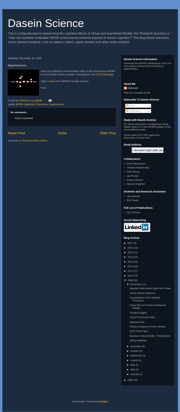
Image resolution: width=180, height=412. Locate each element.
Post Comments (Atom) (34, 140)
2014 (131, 257)
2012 (131, 266)
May (132, 364)
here (52, 81)
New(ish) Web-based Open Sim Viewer (150, 288)
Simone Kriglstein (136, 184)
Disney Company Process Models (147, 326)
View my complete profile (137, 92)
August (134, 360)
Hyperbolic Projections (36, 104)
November (136, 346)
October (134, 351)
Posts (130, 105)
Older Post (108, 133)
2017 (131, 243)
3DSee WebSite (138, 340)
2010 (131, 275)
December (136, 284)
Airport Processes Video (142, 317)
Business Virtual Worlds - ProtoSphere (150, 336)
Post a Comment (24, 118)
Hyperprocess (56, 104)
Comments (133, 111)
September (136, 355)
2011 (131, 271)
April (133, 369)
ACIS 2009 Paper (139, 331)
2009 (131, 280)
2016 (131, 247)
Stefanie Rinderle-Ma (138, 167)
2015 (131, 252)
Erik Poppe (133, 200)
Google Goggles (138, 312)
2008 (131, 380)
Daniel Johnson (135, 180)
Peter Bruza (133, 171)
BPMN (19, 104)
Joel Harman (133, 196)
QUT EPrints (133, 212)
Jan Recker (133, 176)
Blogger (104, 401)
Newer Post (16, 133)
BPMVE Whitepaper (149, 63)
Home (62, 133)
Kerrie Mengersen (136, 163)
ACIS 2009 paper (105, 74)
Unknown (133, 88)
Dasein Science (46, 23)
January (134, 374)
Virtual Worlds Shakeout (142, 293)
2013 (131, 261)
